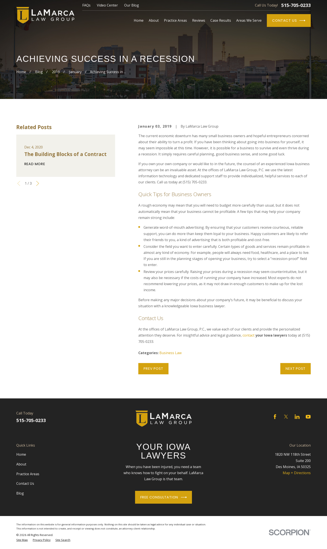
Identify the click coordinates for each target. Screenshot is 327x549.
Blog (20, 493)
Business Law (170, 352)
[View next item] (37, 183)
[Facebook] (274, 416)
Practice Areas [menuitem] (175, 20)
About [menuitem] (154, 20)
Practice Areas (27, 474)
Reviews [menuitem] (198, 20)
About (21, 464)
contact (248, 335)
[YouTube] (308, 416)
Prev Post (153, 368)
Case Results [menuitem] (220, 20)
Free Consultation (163, 497)
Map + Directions (297, 472)
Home (21, 454)
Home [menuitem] (139, 20)
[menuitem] (22, 539)
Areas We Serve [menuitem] (249, 20)
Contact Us (288, 20)
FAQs (86, 5)
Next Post (295, 368)
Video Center (107, 5)
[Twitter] (286, 416)
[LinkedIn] (297, 416)
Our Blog (131, 5)
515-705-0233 (296, 5)
